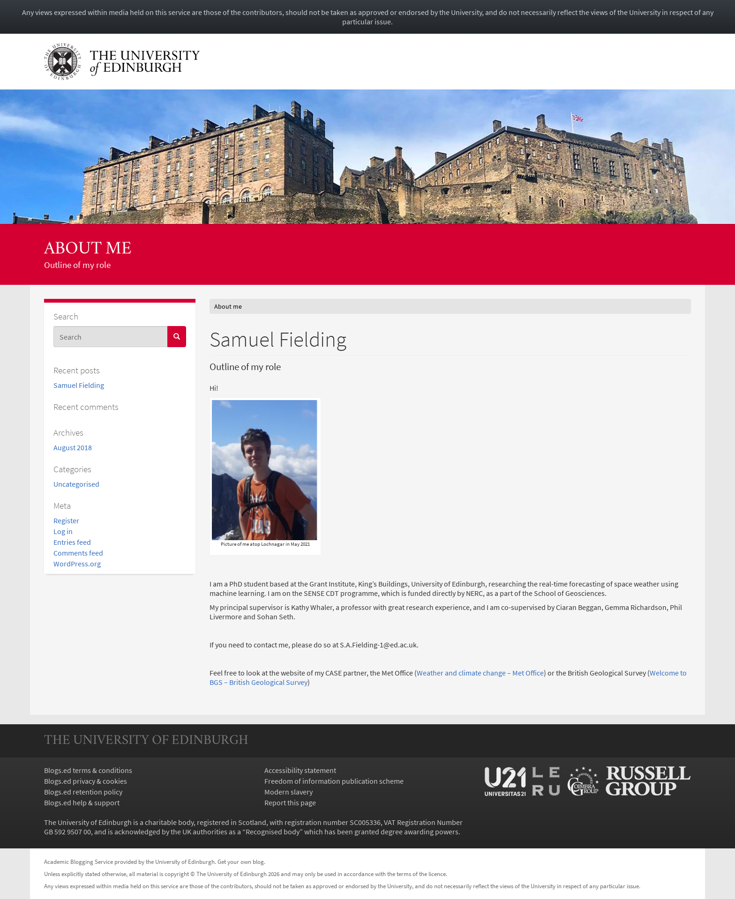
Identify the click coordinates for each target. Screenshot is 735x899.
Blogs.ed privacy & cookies (85, 781)
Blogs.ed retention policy (83, 791)
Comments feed (78, 552)
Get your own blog (241, 861)
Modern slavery (288, 791)
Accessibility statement (300, 770)
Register (66, 520)
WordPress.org (77, 563)
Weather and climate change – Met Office (480, 672)
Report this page (290, 802)
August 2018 (72, 447)
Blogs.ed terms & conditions (88, 770)
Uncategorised (76, 484)
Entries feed (72, 542)
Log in (63, 531)
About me (88, 249)
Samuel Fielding (78, 385)
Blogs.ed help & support (82, 802)
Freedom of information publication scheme (334, 781)
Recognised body (273, 831)
